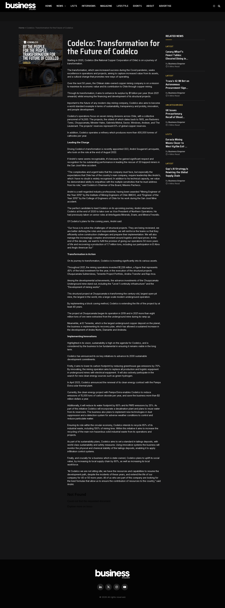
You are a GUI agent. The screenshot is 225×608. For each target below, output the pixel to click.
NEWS (60, 6)
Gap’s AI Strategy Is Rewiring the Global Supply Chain (177, 173)
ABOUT (150, 6)
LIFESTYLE (122, 6)
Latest (170, 46)
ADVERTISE (165, 6)
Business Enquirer (176, 64)
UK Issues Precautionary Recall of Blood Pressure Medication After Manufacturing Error (175, 114)
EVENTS (137, 6)
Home (21, 28)
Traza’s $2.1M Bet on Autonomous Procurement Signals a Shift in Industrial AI (176, 85)
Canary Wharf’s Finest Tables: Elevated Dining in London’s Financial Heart (176, 55)
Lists (169, 135)
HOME (48, 6)
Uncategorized (174, 105)
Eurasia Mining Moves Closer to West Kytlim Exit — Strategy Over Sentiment (177, 144)
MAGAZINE (106, 6)
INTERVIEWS (88, 6)
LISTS (74, 6)
